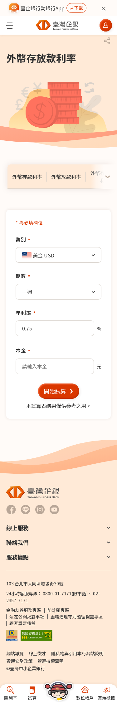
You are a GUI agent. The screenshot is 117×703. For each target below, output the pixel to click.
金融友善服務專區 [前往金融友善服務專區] (23, 610)
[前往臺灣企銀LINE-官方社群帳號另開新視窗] (25, 509)
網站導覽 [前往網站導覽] (15, 653)
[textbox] (58, 255)
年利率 (24, 312)
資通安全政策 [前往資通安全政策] (19, 661)
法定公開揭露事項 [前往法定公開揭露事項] (26, 616)
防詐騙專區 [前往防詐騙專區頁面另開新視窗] (58, 610)
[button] (9, 25)
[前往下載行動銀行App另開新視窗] (76, 8)
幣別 (21, 239)
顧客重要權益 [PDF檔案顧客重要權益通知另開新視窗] (22, 623)
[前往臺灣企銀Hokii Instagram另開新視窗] (40, 509)
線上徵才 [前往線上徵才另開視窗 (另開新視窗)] (37, 653)
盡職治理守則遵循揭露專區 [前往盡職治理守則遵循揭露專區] (77, 616)
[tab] (26, 176)
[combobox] (58, 255)
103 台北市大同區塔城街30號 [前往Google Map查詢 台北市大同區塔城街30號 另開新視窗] (34, 583)
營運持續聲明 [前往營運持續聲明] (50, 661)
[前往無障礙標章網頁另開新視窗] (36, 634)
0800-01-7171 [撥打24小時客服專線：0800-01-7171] (57, 593)
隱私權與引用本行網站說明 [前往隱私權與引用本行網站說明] (77, 653)
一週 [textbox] (27, 291)
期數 (21, 276)
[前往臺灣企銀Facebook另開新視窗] (11, 509)
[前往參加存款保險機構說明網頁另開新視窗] (11, 634)
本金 (21, 350)
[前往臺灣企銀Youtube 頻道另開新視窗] (54, 509)
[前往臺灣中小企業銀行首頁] (57, 25)
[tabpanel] (58, 314)
